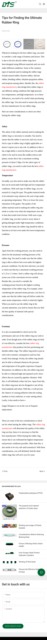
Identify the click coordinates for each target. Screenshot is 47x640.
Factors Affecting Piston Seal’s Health (31, 545)
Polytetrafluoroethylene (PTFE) (31, 493)
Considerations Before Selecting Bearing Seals (31, 535)
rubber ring (29, 336)
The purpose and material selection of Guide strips (29, 507)
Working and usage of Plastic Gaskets (30, 526)
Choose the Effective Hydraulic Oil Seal (31, 570)
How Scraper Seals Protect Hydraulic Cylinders (29, 554)
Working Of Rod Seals (27, 562)
